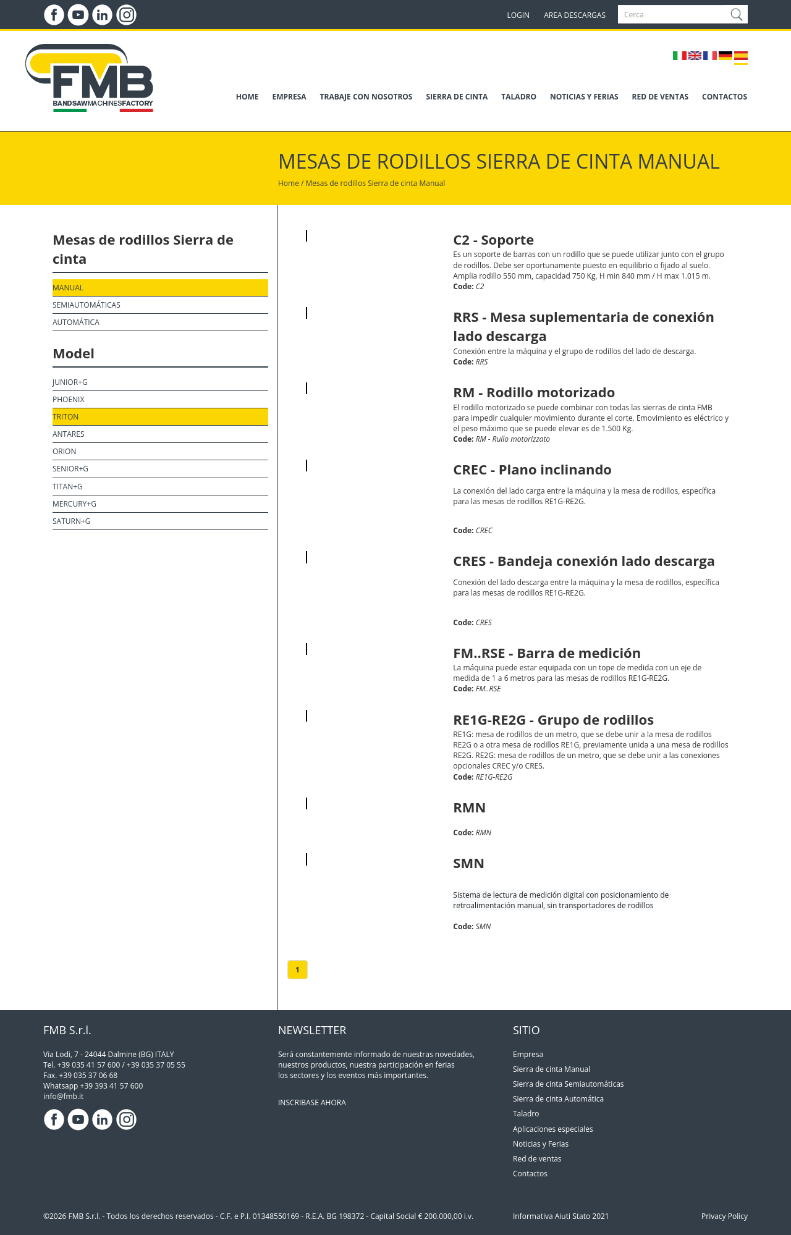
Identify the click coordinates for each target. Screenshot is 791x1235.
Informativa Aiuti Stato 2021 (561, 1216)
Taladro (526, 1113)
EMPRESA (290, 96)
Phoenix (68, 399)
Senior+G (70, 468)
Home (288, 183)
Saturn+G (72, 521)
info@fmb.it (63, 1096)
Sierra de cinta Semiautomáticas (568, 1084)
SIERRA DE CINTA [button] (457, 96)
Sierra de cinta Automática (558, 1099)
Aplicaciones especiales (553, 1129)
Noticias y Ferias (541, 1144)
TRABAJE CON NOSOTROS (366, 96)
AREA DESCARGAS (575, 15)
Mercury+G (74, 504)
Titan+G (68, 486)
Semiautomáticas (87, 305)
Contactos (530, 1173)
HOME (247, 96)
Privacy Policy (724, 1216)
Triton (65, 416)
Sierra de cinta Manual (406, 183)
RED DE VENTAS (660, 96)
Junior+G (70, 382)
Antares (68, 434)
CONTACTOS (724, 96)
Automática (76, 322)
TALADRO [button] (518, 96)
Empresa (528, 1054)
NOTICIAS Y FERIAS (584, 96)
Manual (68, 287)
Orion (64, 451)
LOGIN (518, 15)
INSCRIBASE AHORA (312, 1102)
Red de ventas (537, 1158)
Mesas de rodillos (336, 183)
